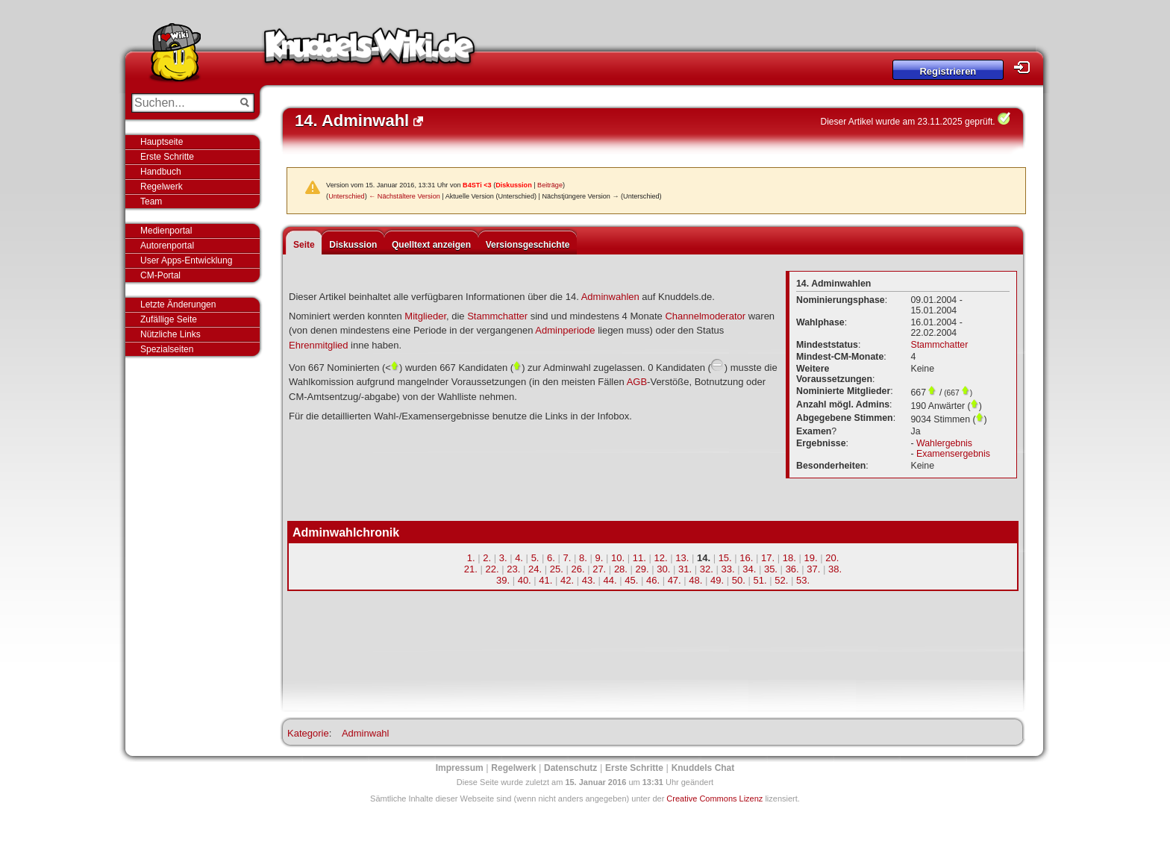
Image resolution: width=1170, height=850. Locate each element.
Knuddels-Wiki (369, 50)
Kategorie (308, 733)
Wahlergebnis (944, 443)
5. (535, 557)
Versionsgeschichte (528, 245)
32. (706, 569)
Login (1026, 67)
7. (567, 557)
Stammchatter (497, 316)
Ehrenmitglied (318, 345)
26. (577, 569)
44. (609, 580)
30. (663, 569)
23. (513, 569)
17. (768, 557)
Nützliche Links (170, 334)
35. (771, 569)
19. (811, 557)
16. (746, 557)
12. (660, 557)
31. (685, 569)
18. (789, 557)
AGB (637, 381)
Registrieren (947, 71)
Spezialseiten (166, 349)
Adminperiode (565, 330)
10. (618, 557)
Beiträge (550, 185)
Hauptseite (161, 142)
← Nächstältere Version (404, 196)
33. (727, 569)
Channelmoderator (705, 316)
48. (695, 580)
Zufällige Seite (168, 319)
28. (621, 569)
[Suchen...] (182, 103)
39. (503, 580)
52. (781, 580)
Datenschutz (570, 768)
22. (492, 569)
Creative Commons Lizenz (714, 798)
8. (583, 557)
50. (738, 580)
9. (599, 557)
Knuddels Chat (703, 768)
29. (642, 569)
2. (487, 557)
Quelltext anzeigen (431, 245)
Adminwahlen (610, 296)
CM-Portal (160, 275)
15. (725, 557)
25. (556, 569)
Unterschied (346, 196)
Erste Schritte (167, 156)
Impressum (460, 768)
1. (471, 557)
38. (835, 569)
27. (599, 569)
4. (519, 557)
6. (551, 557)
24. (535, 569)
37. (813, 569)
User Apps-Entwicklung (186, 260)
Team (151, 201)
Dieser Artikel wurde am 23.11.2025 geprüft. (908, 121)
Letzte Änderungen (178, 304)
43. (588, 580)
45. (631, 580)
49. (717, 580)
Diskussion (513, 185)
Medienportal (166, 230)
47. (674, 580)
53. (803, 580)
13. (682, 557)
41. (545, 580)
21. (471, 569)
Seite (304, 245)
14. (703, 557)
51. (760, 580)
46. (653, 580)
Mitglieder (425, 316)
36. (792, 569)
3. (503, 557)
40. (524, 580)
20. (832, 557)
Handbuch (160, 171)
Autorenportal (167, 245)
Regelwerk (161, 186)
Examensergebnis (953, 454)
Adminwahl (366, 733)
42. (567, 580)
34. (749, 569)
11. (639, 557)
